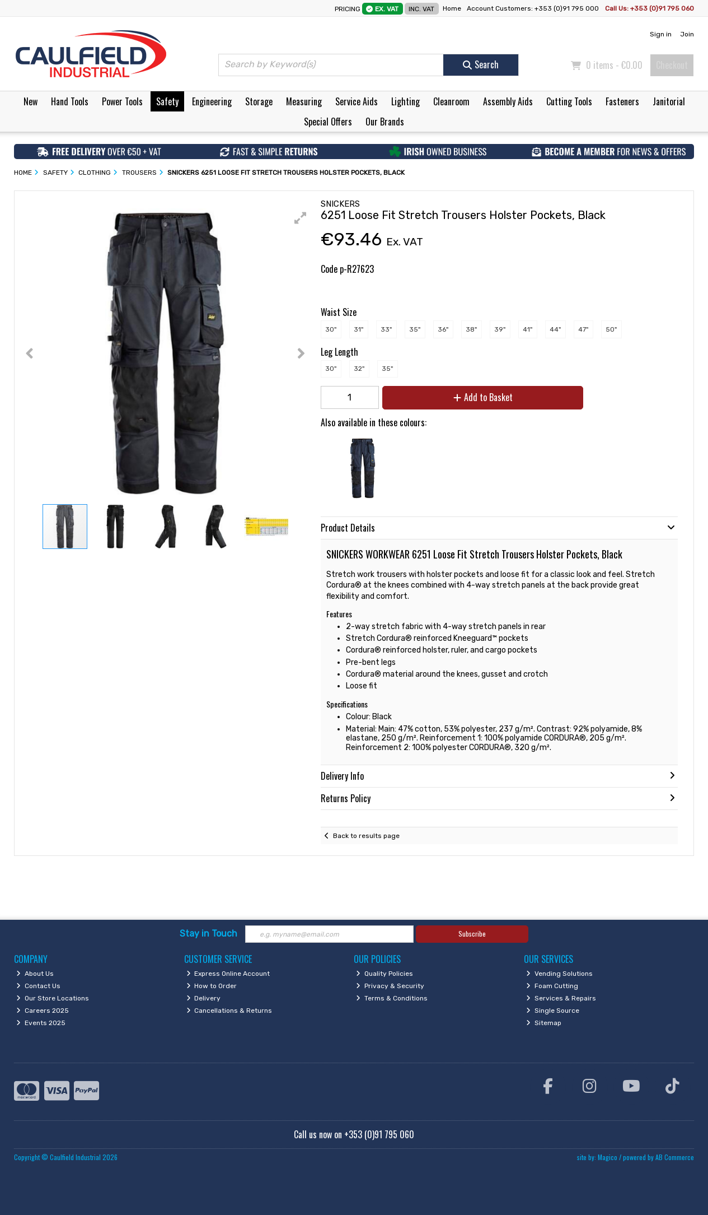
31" (358, 329)
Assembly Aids (508, 101)
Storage (259, 101)
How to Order (211, 986)
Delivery (203, 998)
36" (443, 329)
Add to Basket (483, 397)
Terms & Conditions (392, 998)
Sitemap (543, 1023)
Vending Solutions (559, 973)
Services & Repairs (561, 998)
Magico (607, 1157)
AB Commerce (674, 1157)
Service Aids (356, 101)
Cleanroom (451, 101)
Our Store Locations (52, 998)
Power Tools (122, 101)
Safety (167, 101)
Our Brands (384, 121)
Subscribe (472, 933)
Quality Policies (384, 973)
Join (687, 34)
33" (386, 329)
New (30, 101)
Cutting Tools (569, 101)
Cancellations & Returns (229, 1010)
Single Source (552, 1010)
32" (359, 369)
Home (452, 8)
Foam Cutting (552, 986)
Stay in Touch (208, 933)
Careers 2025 (42, 1010)
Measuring (304, 101)
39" (499, 329)
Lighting (405, 101)
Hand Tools (69, 101)
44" (555, 329)
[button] (301, 218)
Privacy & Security (390, 986)
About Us (35, 973)
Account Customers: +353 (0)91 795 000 (534, 8)
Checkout (672, 65)
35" (414, 329)
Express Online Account (228, 973)
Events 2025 (40, 1023)
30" (330, 329)
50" (611, 329)
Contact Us (38, 986)
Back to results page (366, 836)
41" (527, 329)
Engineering (212, 101)
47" (583, 329)
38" (471, 329)
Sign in (661, 34)
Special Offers (328, 121)
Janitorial (669, 101)
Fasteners (622, 101)
